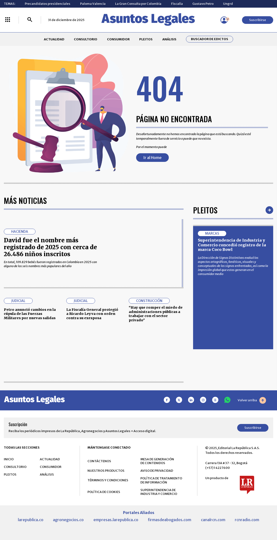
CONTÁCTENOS (99, 461)
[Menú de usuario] (224, 20)
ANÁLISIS (169, 39)
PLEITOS (146, 39)
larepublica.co (30, 519)
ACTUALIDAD (54, 39)
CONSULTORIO (85, 39)
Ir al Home (152, 157)
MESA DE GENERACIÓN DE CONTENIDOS (157, 461)
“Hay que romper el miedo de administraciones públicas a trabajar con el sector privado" (156, 313)
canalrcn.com (213, 519)
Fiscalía (177, 4)
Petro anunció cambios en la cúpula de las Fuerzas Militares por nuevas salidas (30, 313)
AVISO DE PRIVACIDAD (156, 471)
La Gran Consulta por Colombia (138, 4)
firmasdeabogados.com (169, 519)
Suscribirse (257, 20)
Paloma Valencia (93, 4)
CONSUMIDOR (118, 39)
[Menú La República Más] (7, 20)
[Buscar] (30, 20)
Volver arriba (252, 400)
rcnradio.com (247, 519)
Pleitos (205, 210)
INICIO (9, 459)
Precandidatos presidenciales (47, 4)
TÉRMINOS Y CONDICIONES (107, 480)
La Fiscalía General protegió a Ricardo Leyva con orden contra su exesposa (92, 313)
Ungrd (228, 4)
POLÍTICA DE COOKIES (103, 492)
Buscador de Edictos (209, 39)
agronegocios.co (68, 519)
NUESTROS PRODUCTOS (105, 471)
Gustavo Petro (203, 4)
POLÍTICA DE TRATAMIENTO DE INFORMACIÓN (161, 480)
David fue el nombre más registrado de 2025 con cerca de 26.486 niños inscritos (50, 247)
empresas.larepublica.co (115, 519)
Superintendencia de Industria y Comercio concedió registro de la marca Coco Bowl (232, 245)
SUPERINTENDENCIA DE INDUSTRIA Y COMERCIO (158, 492)
